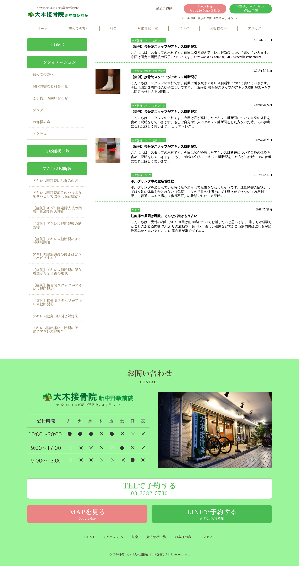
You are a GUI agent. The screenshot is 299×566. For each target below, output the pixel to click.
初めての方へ (79, 28)
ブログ (184, 28)
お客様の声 (218, 28)
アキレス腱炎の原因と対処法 (55, 316)
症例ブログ (159, 40)
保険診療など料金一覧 (50, 86)
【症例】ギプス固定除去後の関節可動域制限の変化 (57, 209)
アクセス (254, 28)
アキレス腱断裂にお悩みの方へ (57, 180)
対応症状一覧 (147, 28)
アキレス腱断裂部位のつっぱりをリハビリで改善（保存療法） (57, 194)
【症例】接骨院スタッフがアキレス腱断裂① (57, 286)
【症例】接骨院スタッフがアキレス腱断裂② (57, 302)
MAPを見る (87, 513)
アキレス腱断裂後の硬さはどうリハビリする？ (57, 255)
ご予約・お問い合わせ (50, 98)
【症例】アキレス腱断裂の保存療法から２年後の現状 (57, 271)
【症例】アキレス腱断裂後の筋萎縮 (57, 224)
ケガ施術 (137, 40)
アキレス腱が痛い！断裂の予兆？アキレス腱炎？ (55, 329)
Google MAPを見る (205, 9)
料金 (113, 28)
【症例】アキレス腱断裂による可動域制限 (57, 240)
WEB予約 (250, 9)
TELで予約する (149, 488)
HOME (57, 44)
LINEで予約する (212, 513)
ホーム (43, 28)
